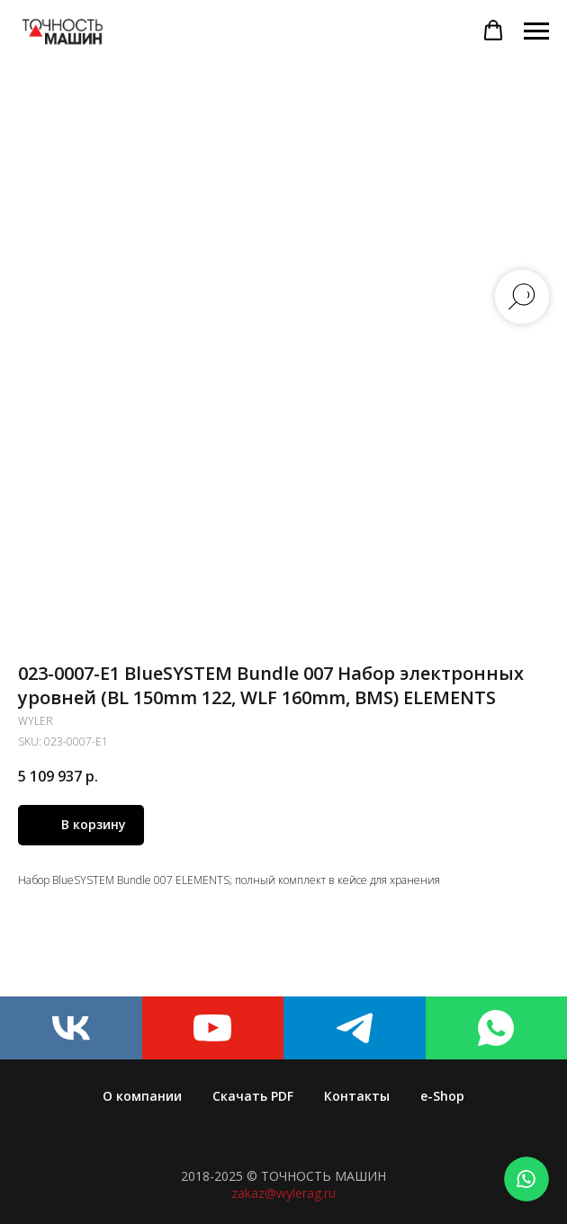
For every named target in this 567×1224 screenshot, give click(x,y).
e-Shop (442, 1095)
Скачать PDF (252, 1095)
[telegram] (355, 1027)
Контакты (357, 1095)
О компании (142, 1095)
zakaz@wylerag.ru (283, 1193)
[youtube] (213, 1027)
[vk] (71, 1027)
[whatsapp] (497, 1027)
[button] (493, 30)
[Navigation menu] (536, 31)
